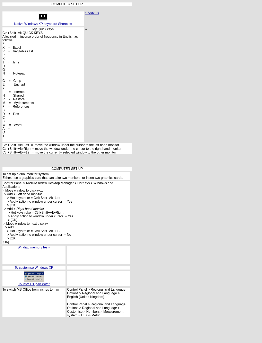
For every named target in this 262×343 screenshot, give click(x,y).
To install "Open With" (34, 284)
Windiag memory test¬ (34, 247)
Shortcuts (92, 13)
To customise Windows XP (34, 267)
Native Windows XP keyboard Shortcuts (43, 24)
